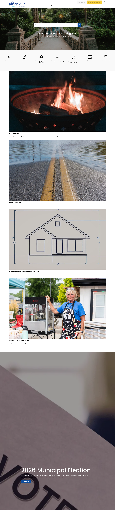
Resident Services (54, 6)
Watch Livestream (94, 2)
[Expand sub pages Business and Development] (90, 6)
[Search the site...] (57, 25)
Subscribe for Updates (70, 2)
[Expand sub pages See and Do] (71, 6)
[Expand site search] (104, 2)
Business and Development (81, 6)
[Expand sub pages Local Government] (105, 6)
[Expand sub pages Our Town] (47, 6)
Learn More (26, 481)
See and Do (66, 6)
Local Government (98, 6)
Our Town (44, 6)
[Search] (79, 25)
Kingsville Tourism (59, 2)
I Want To (81, 2)
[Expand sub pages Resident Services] (61, 6)
